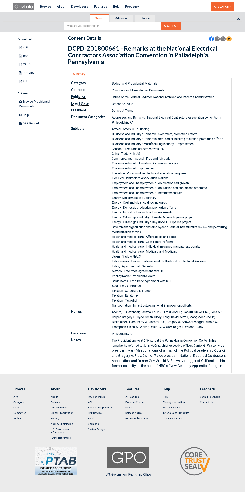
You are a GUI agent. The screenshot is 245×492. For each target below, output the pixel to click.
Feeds (91, 418)
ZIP (23, 81)
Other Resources (172, 418)
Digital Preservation (62, 412)
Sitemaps (93, 423)
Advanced (121, 18)
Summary (79, 74)
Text (23, 56)
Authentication (59, 407)
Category (18, 402)
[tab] (99, 18)
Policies (55, 402)
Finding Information (174, 402)
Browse (45, 6)
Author (17, 418)
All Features (132, 396)
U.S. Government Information (60, 431)
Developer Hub (96, 396)
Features (100, 6)
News (128, 407)
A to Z (16, 396)
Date (16, 407)
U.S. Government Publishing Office (128, 461)
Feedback (132, 6)
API (90, 402)
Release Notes (133, 412)
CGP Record (29, 123)
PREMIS (26, 73)
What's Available (172, 407)
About (61, 6)
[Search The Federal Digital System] (171, 26)
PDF (24, 47)
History (55, 418)
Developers (79, 6)
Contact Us (206, 402)
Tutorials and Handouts (176, 412)
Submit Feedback (210, 396)
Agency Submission (62, 423)
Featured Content (135, 402)
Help (116, 6)
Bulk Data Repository (100, 407)
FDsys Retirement (61, 437)
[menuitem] (29, 396)
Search (99, 18)
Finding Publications (136, 418)
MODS (25, 64)
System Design (96, 429)
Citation (145, 18)
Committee (19, 412)
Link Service (95, 412)
